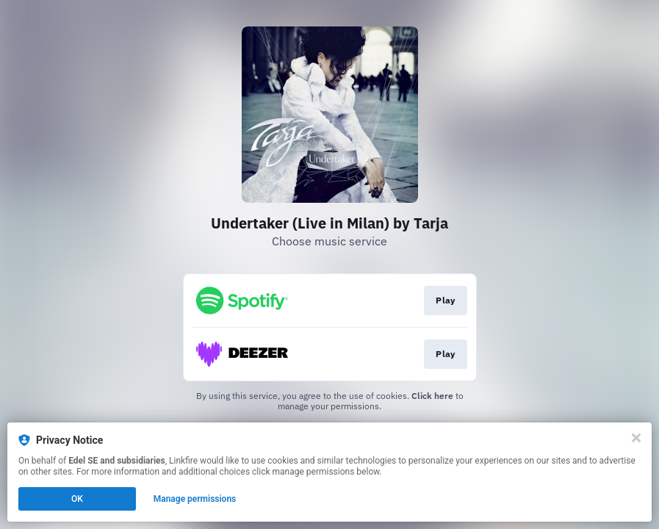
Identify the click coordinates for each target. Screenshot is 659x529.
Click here (432, 395)
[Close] (636, 438)
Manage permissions (195, 499)
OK (77, 499)
